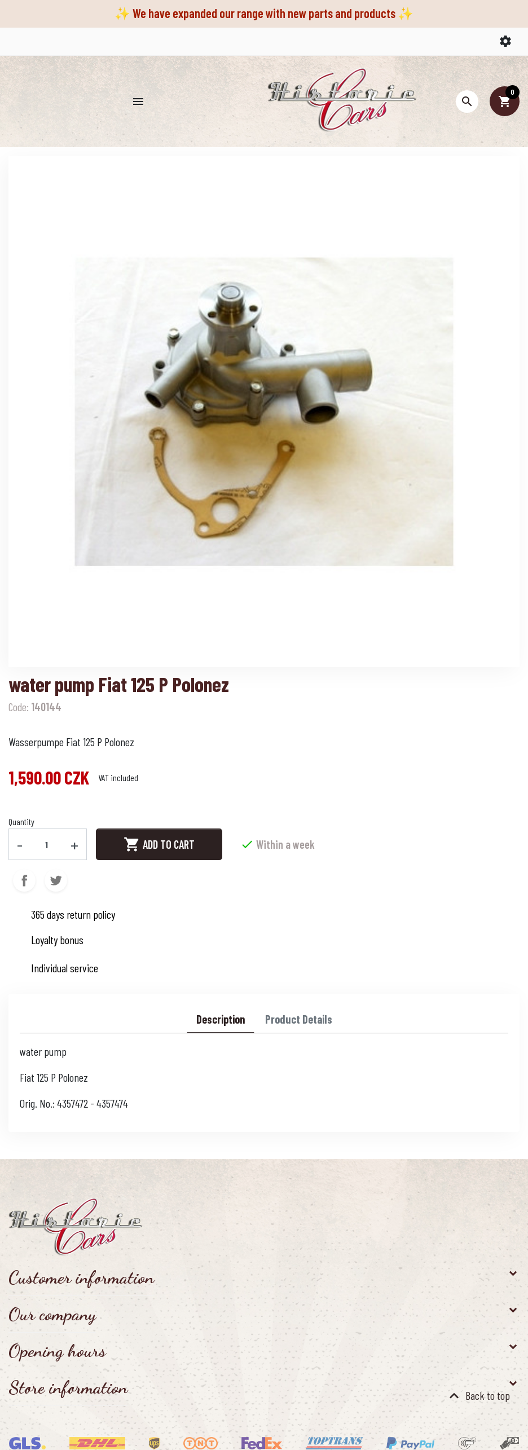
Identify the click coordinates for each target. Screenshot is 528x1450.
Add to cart (159, 844)
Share (24, 880)
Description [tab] (220, 1019)
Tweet (56, 880)
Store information (67, 1387)
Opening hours (57, 1350)
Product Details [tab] (298, 1019)
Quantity (21, 821)
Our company (52, 1314)
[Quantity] (47, 844)
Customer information (81, 1277)
